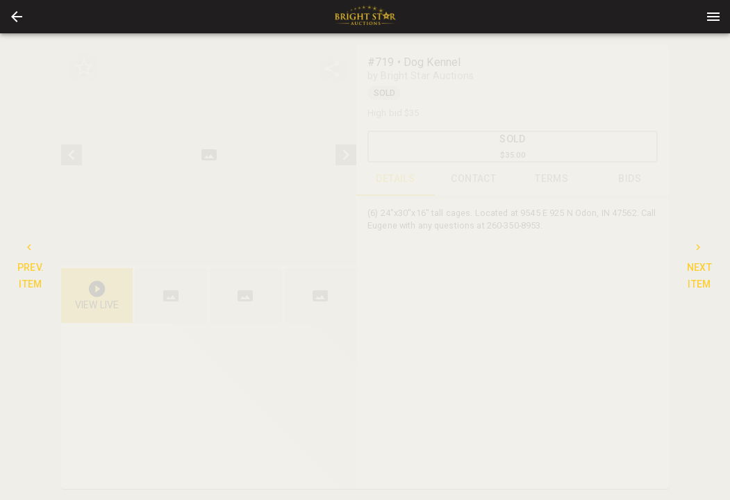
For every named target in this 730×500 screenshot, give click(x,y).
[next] (345, 154)
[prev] (71, 154)
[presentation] (365, 16)
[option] (208, 155)
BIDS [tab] (630, 179)
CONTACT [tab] (474, 179)
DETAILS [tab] (395, 179)
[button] (16, 16)
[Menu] (713, 16)
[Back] (16, 16)
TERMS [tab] (552, 179)
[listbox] (208, 155)
